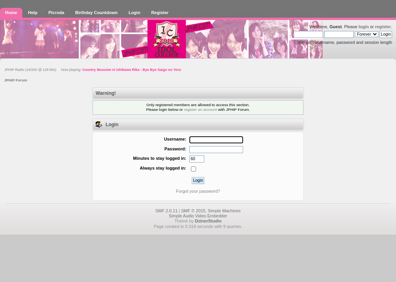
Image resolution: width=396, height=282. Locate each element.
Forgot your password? (198, 191)
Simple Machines (224, 210)
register (383, 26)
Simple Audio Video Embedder (198, 215)
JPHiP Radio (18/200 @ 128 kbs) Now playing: (92, 70)
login (363, 26)
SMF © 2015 (193, 210)
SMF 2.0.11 (166, 210)
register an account (200, 109)
